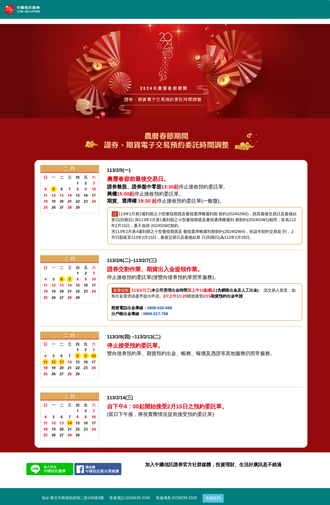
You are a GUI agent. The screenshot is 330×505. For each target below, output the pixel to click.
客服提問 (213, 498)
